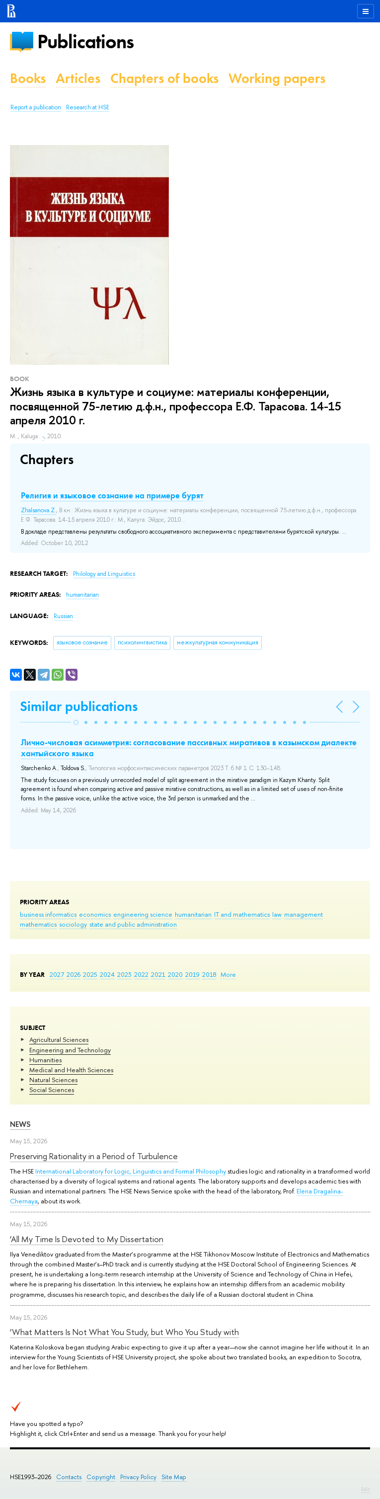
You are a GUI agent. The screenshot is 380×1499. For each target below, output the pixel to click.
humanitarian (193, 914)
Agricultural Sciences (58, 1039)
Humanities (45, 1059)
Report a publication (35, 107)
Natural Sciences (53, 1079)
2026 (73, 974)
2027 (57, 974)
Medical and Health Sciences (71, 1069)
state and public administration (133, 924)
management (303, 914)
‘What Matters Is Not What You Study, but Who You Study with (124, 1332)
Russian (63, 616)
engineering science (142, 914)
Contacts (68, 1477)
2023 (124, 974)
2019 (192, 974)
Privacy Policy (138, 1477)
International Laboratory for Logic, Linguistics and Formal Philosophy (130, 1171)
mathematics (38, 924)
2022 (141, 974)
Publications (85, 41)
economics (95, 914)
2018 (209, 974)
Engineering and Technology (70, 1049)
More (228, 974)
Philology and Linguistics (104, 574)
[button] (76, 722)
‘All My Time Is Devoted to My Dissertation (86, 1239)
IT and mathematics (242, 914)
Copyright (100, 1477)
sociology (73, 924)
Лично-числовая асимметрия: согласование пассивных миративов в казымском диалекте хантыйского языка (189, 748)
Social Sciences (51, 1089)
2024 (107, 974)
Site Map (173, 1477)
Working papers (276, 78)
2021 (158, 974)
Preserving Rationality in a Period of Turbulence (94, 1156)
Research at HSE (87, 107)
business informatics (48, 914)
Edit (365, 1489)
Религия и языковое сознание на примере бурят (112, 495)
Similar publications (79, 706)
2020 (175, 974)
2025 (90, 974)
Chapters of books (164, 78)
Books (28, 78)
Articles (78, 78)
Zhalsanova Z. (38, 510)
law (277, 914)
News (20, 1124)
